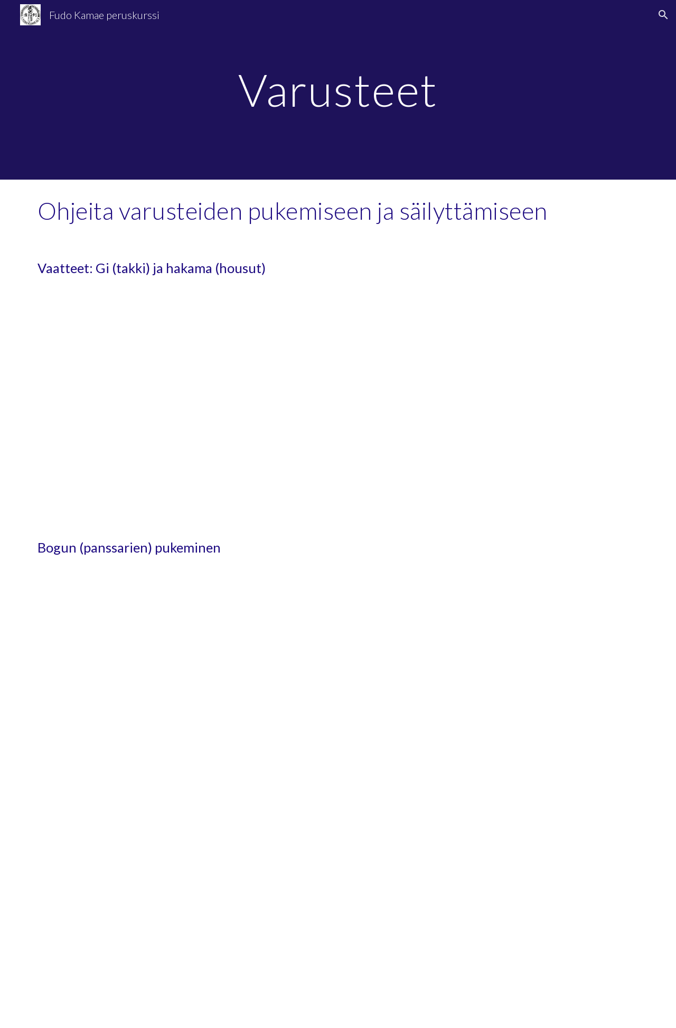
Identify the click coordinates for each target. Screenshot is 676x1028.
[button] (663, 14)
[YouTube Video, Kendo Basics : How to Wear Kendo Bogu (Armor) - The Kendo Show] (181, 914)
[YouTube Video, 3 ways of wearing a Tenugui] (181, 688)
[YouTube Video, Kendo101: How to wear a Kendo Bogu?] (494, 688)
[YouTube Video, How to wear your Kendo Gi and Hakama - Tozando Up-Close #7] (494, 408)
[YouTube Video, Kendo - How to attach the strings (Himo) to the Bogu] (494, 914)
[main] (338, 89)
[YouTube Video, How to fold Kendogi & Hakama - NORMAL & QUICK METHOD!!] (181, 408)
